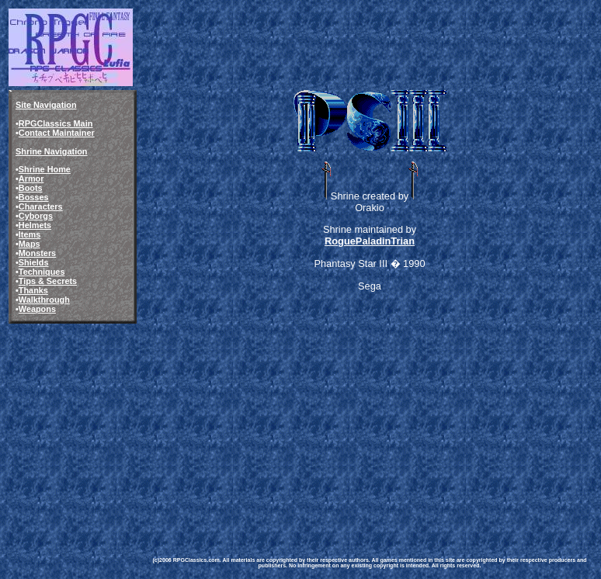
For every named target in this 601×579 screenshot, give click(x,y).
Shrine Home (45, 169)
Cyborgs (36, 215)
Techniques (42, 271)
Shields (34, 262)
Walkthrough (44, 299)
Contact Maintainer (57, 132)
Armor (31, 178)
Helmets (35, 225)
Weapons (37, 309)
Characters (41, 206)
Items (29, 234)
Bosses (34, 197)
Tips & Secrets (48, 281)
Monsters (37, 253)
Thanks (33, 290)
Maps (29, 243)
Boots (31, 187)
